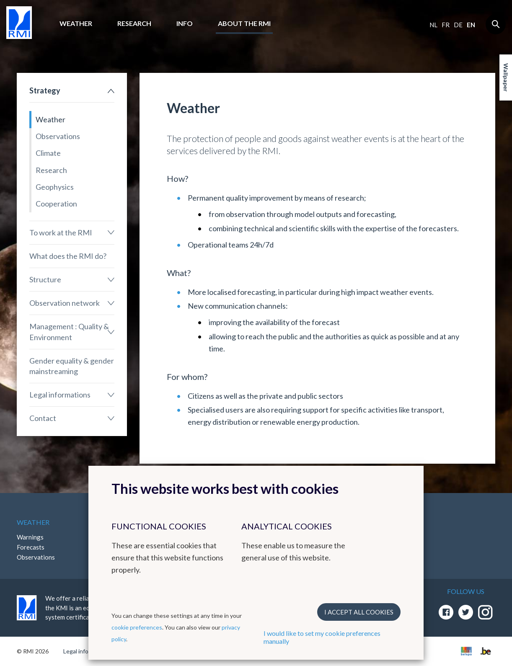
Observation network (64, 302)
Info (184, 23)
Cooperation (56, 203)
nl (433, 24)
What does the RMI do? (67, 256)
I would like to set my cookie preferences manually (322, 637)
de (458, 24)
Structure (45, 279)
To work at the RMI (60, 232)
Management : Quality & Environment (69, 331)
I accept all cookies (358, 612)
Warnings (30, 537)
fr (446, 24)
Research (134, 23)
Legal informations (60, 394)
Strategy (44, 90)
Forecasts (30, 547)
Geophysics (55, 186)
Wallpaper (505, 77)
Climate (48, 152)
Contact (42, 418)
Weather (75, 23)
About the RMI (244, 23)
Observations (58, 136)
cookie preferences (136, 627)
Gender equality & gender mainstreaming (71, 366)
